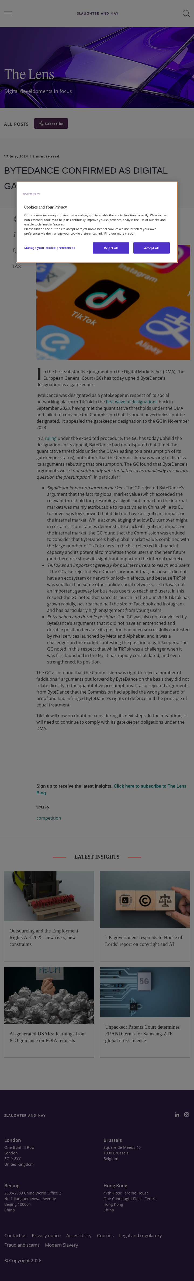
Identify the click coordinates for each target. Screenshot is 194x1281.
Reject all (111, 248)
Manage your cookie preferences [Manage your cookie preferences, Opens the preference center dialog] (49, 248)
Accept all (151, 248)
